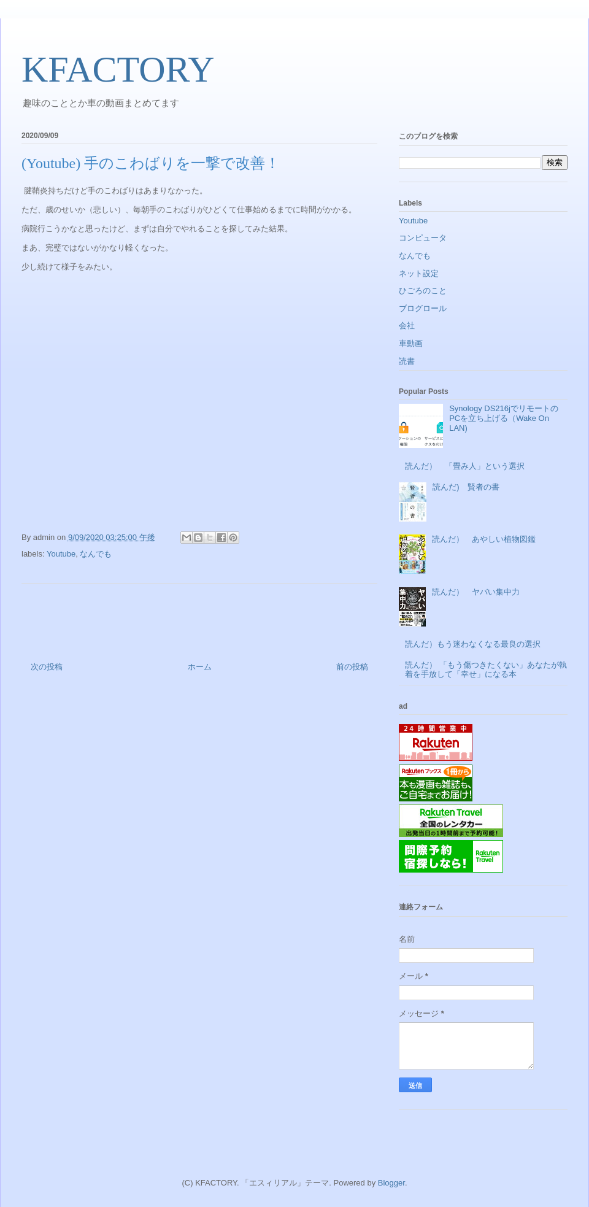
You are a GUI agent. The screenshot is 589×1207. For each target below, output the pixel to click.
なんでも (96, 553)
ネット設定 (419, 273)
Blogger (391, 1182)
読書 (407, 361)
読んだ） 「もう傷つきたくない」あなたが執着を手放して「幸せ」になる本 (486, 669)
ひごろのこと (423, 290)
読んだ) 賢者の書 (466, 487)
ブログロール (423, 308)
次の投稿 (47, 666)
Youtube (61, 553)
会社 (407, 325)
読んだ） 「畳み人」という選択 (465, 466)
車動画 (411, 343)
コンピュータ (423, 237)
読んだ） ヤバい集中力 (476, 591)
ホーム (200, 666)
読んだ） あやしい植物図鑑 (484, 539)
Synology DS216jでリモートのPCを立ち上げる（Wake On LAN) (503, 418)
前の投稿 (352, 666)
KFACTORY (118, 69)
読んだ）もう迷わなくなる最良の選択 (473, 644)
